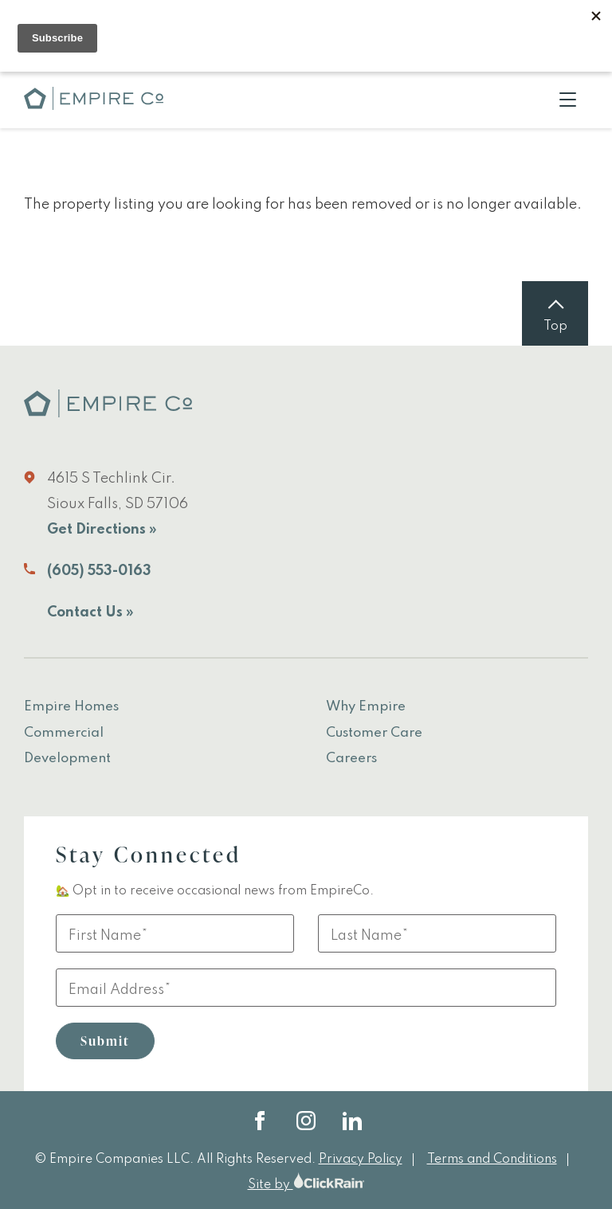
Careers (351, 758)
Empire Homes (71, 707)
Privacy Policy (360, 1159)
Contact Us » (90, 612)
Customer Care (374, 733)
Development (67, 758)
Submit (105, 1041)
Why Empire (366, 707)
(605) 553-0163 (99, 571)
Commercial (64, 733)
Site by (306, 1185)
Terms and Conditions (492, 1159)
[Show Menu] (567, 99)
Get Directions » (102, 529)
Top (555, 326)
